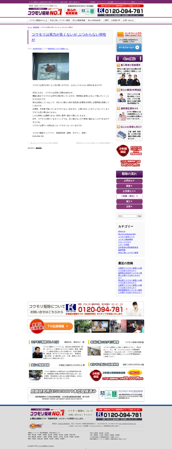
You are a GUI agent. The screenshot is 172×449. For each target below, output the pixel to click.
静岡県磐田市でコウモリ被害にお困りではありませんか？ (130, 291)
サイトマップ (101, 2)
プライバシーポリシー (122, 2)
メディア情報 (123, 245)
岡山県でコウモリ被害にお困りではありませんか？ (130, 281)
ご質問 (106, 20)
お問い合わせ (128, 20)
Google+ (51, 446)
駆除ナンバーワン (137, 2)
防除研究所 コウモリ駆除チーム (58, 49)
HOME (92, 2)
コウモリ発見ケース (126, 237)
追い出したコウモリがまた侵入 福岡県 (44, 143)
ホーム (30, 27)
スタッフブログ (124, 242)
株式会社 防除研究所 (64, 423)
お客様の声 (115, 20)
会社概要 (110, 2)
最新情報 (36, 27)
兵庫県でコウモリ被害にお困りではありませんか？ (130, 269)
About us (121, 231)
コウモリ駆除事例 (125, 239)
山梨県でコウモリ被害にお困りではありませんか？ (130, 286)
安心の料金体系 (94, 20)
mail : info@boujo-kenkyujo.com (127, 423)
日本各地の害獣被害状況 (128, 247)
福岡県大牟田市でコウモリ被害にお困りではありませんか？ (130, 275)
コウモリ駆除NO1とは (38, 20)
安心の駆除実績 (78, 20)
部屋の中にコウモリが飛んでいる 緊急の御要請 (93, 143)
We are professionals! (127, 234)
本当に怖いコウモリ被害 (60, 20)
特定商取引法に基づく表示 (111, 425)
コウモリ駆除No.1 (43, 446)
